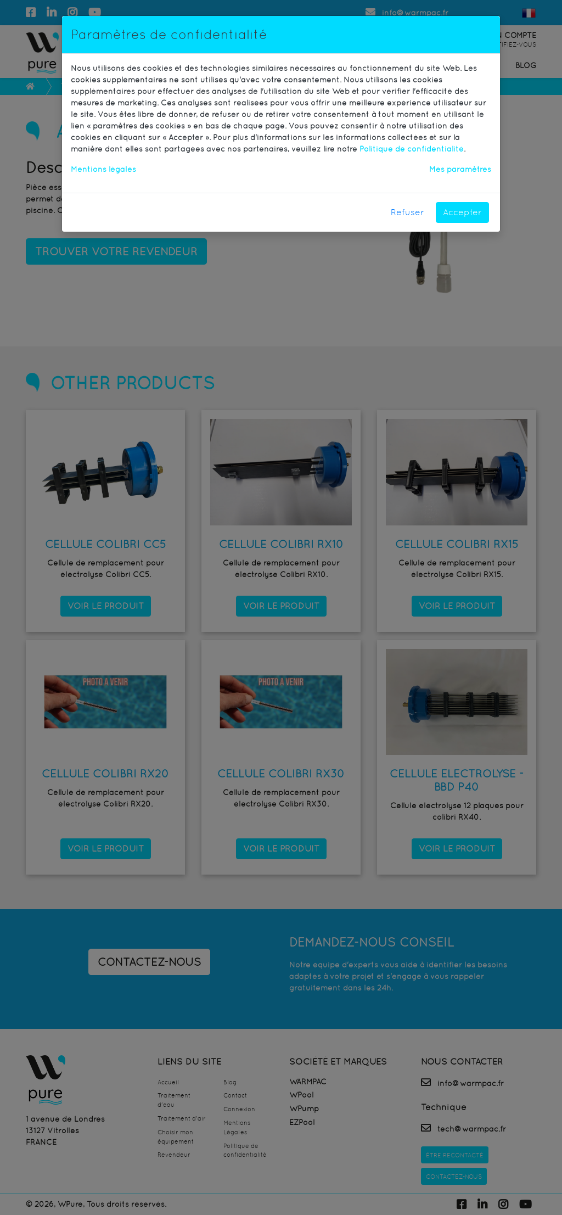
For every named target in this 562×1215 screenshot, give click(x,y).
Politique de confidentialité (411, 148)
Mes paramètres (460, 169)
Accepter (462, 212)
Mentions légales (103, 169)
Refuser (407, 212)
